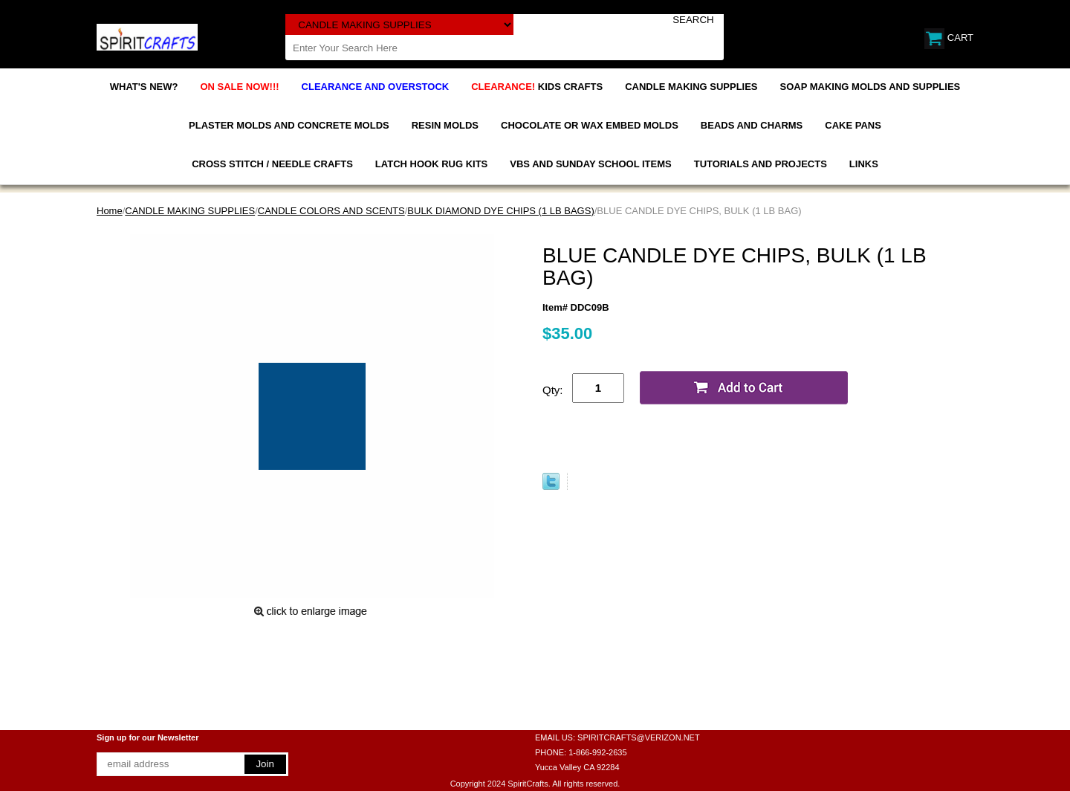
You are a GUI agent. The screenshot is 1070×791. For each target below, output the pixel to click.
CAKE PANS (853, 125)
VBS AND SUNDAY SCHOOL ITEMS (590, 164)
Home (110, 210)
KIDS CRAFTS (537, 86)
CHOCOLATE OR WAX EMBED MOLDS (589, 125)
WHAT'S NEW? (144, 86)
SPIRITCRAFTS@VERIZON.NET (638, 737)
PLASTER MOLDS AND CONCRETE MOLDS (289, 125)
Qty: (552, 390)
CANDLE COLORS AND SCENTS (331, 210)
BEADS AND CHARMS (751, 125)
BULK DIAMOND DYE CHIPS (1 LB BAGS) (500, 210)
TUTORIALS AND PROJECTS (760, 164)
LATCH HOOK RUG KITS (431, 164)
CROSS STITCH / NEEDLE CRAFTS (272, 164)
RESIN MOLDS (445, 125)
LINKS (863, 164)
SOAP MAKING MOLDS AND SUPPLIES (870, 86)
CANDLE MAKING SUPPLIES (691, 86)
